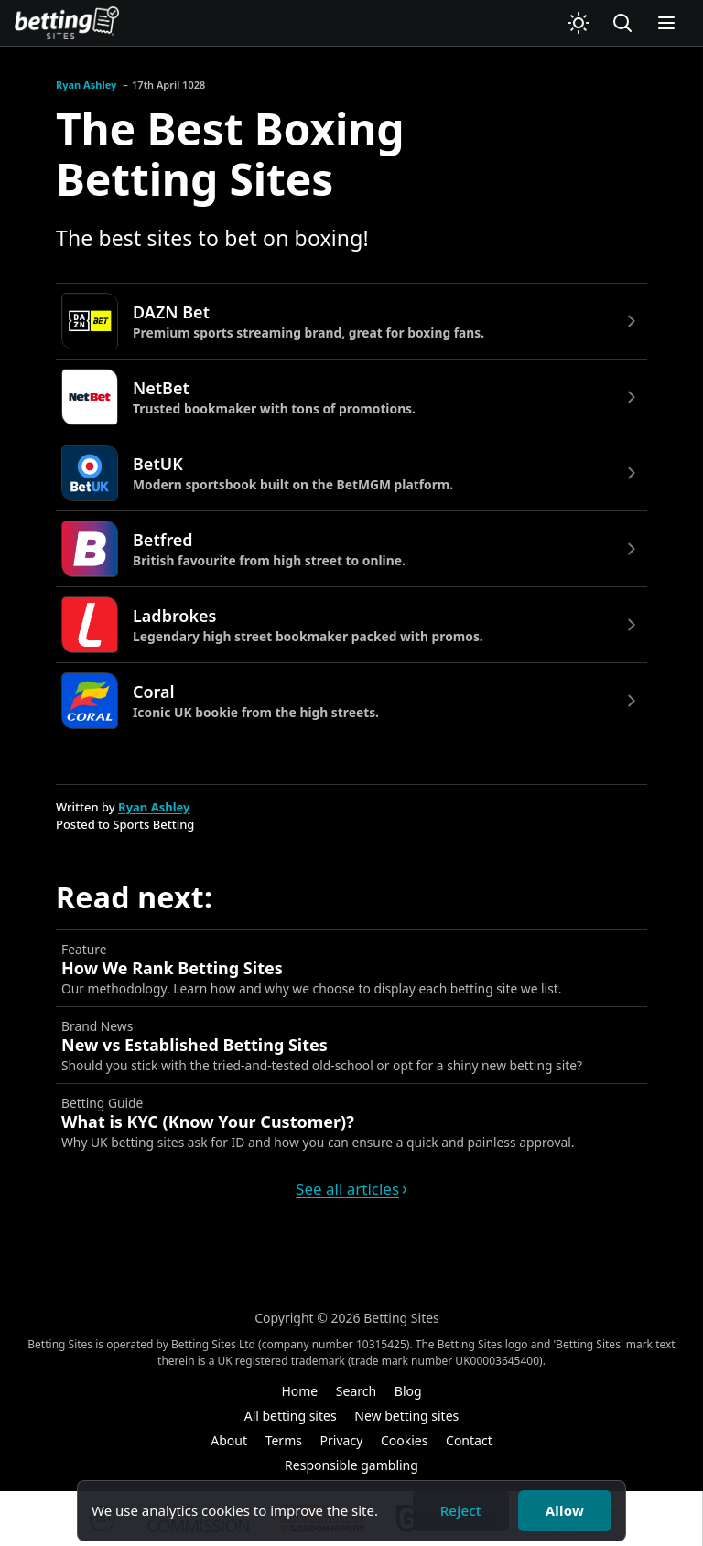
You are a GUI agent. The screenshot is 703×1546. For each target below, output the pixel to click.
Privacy (341, 1440)
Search (356, 1391)
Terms (283, 1440)
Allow (565, 1510)
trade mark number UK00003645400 (445, 1361)
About (229, 1440)
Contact (469, 1440)
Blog (408, 1391)
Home (299, 1391)
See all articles (347, 1188)
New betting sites (406, 1415)
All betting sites (290, 1415)
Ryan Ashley (86, 84)
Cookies (404, 1440)
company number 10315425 (334, 1344)
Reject (460, 1510)
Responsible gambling (351, 1465)
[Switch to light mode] (578, 22)
